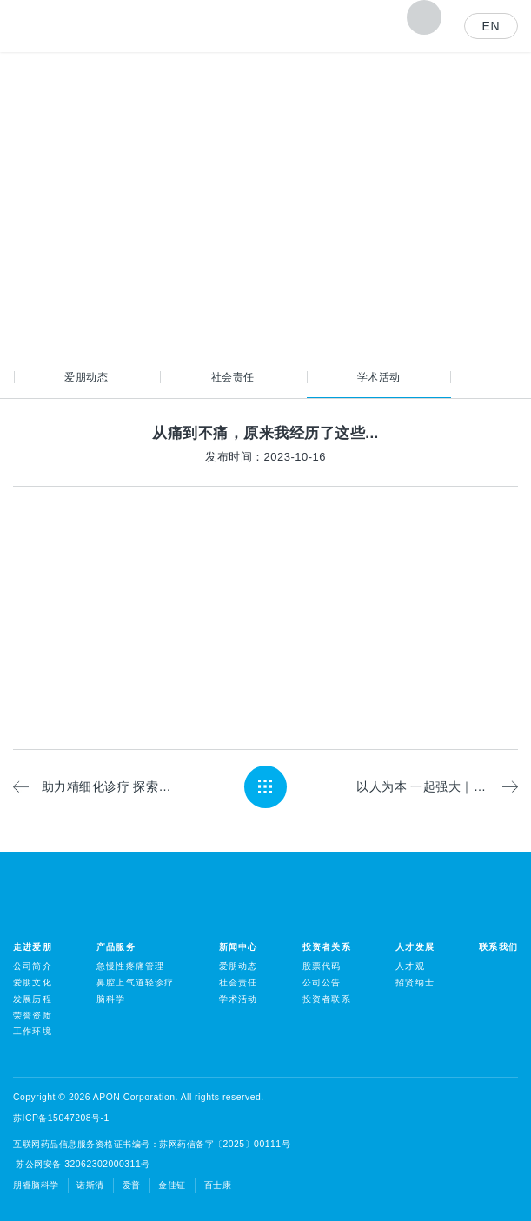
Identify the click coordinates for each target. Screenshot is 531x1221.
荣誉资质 (32, 1015)
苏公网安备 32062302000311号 (81, 1164)
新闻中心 (238, 947)
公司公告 (322, 982)
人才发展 (415, 947)
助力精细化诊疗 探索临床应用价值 (108, 786)
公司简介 (32, 966)
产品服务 (116, 947)
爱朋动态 (86, 376)
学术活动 (379, 376)
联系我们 (498, 947)
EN (491, 26)
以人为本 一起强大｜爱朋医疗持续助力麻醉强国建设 (437, 786)
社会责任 (233, 376)
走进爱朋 (32, 947)
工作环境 (32, 1031)
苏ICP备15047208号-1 (61, 1118)
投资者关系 (326, 947)
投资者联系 (326, 999)
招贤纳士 (415, 982)
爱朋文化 (32, 982)
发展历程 (32, 999)
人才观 (410, 966)
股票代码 (322, 966)
